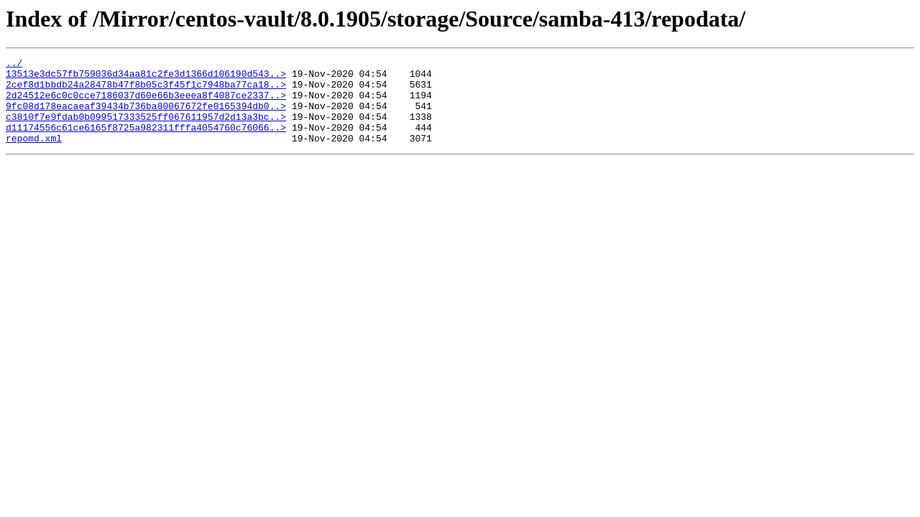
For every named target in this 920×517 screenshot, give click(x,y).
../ (14, 64)
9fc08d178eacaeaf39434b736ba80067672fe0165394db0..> (146, 116)
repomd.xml (34, 155)
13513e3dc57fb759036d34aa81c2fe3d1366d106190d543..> (146, 77)
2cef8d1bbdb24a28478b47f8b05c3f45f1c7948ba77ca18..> (146, 90)
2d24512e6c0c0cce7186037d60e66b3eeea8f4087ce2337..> (146, 103)
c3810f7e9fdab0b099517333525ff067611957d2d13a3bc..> (146, 129)
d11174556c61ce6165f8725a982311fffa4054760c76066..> (146, 142)
